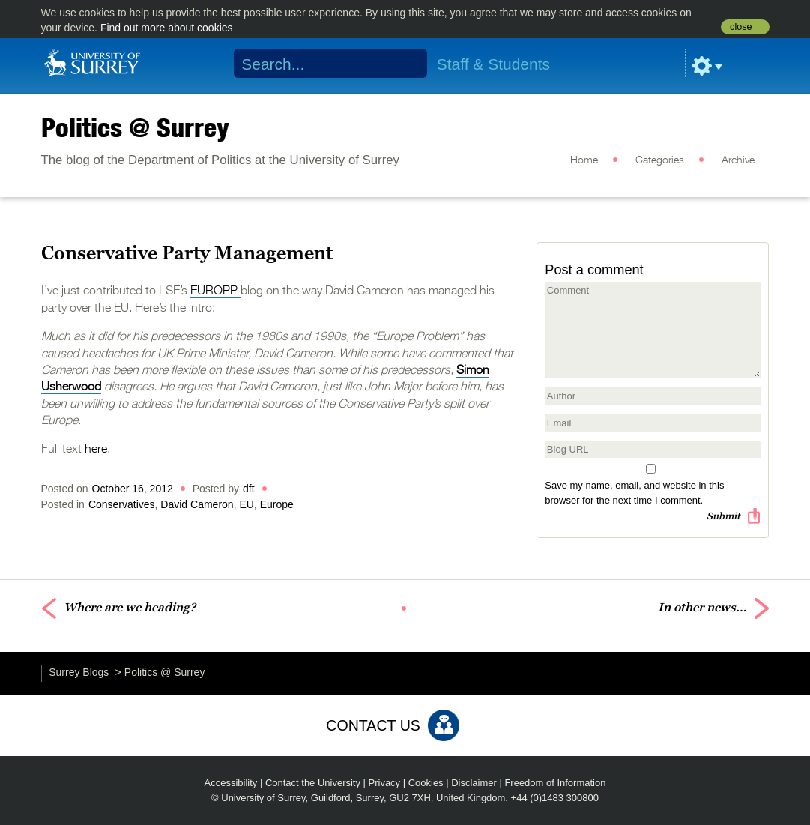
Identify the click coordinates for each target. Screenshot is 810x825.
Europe (277, 504)
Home (584, 160)
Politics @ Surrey (135, 127)
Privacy (385, 782)
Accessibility (231, 782)
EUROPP (215, 291)
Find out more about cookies (166, 28)
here (96, 450)
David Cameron (196, 504)
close (741, 27)
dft (249, 489)
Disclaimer (474, 782)
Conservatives (121, 504)
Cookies (426, 782)
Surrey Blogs (79, 672)
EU (246, 504)
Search (406, 64)
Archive (738, 160)
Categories (659, 160)
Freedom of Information (554, 782)
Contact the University (312, 782)
